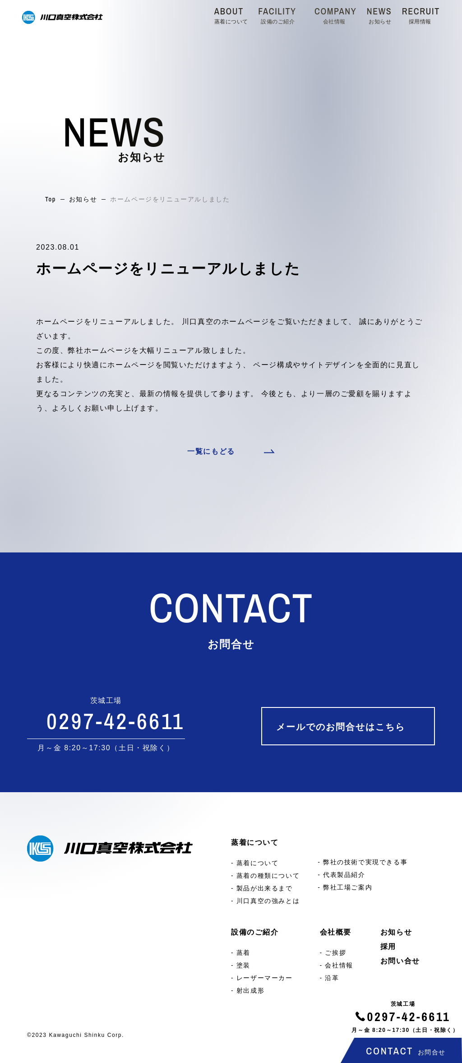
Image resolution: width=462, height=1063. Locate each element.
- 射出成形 (247, 990)
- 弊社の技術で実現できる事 (362, 862)
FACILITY (277, 15)
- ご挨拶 (333, 952)
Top (50, 199)
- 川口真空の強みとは (265, 900)
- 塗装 (240, 965)
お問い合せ (400, 961)
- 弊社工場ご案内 (345, 887)
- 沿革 (329, 977)
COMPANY (335, 15)
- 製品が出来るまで (262, 888)
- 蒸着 (240, 952)
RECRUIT (421, 15)
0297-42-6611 (409, 1016)
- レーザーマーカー (262, 977)
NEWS (379, 15)
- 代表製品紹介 (341, 874)
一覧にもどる (211, 451)
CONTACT (405, 1051)
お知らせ (83, 199)
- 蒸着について (254, 863)
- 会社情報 (336, 965)
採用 (388, 946)
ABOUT (231, 15)
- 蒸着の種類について (265, 875)
